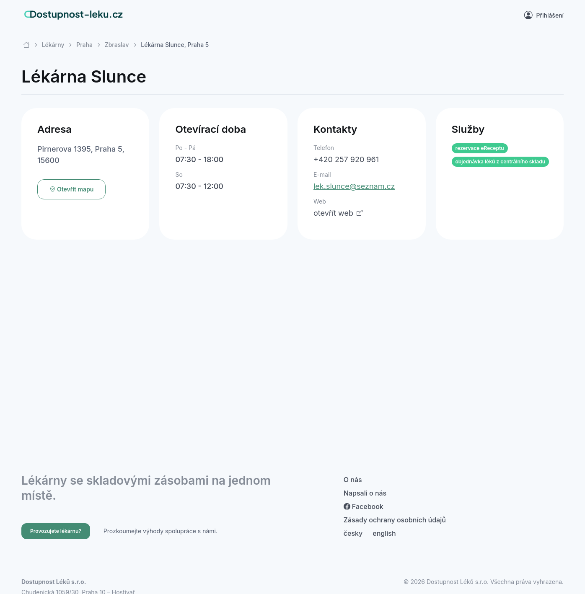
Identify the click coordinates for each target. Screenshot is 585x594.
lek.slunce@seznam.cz (354, 186)
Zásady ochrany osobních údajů (395, 520)
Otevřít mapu (71, 189)
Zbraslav (117, 44)
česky (353, 533)
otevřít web (337, 213)
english (384, 533)
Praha (84, 44)
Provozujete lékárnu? (55, 531)
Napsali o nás (365, 493)
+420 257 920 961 (346, 159)
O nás (353, 479)
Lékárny (53, 44)
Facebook (363, 506)
